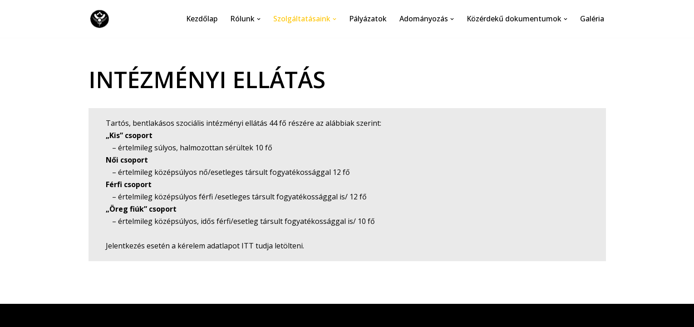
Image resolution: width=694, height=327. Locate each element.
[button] (259, 19)
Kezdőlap (201, 19)
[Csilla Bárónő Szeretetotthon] (102, 19)
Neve (97, 315)
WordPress (174, 315)
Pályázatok (368, 19)
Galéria (592, 19)
